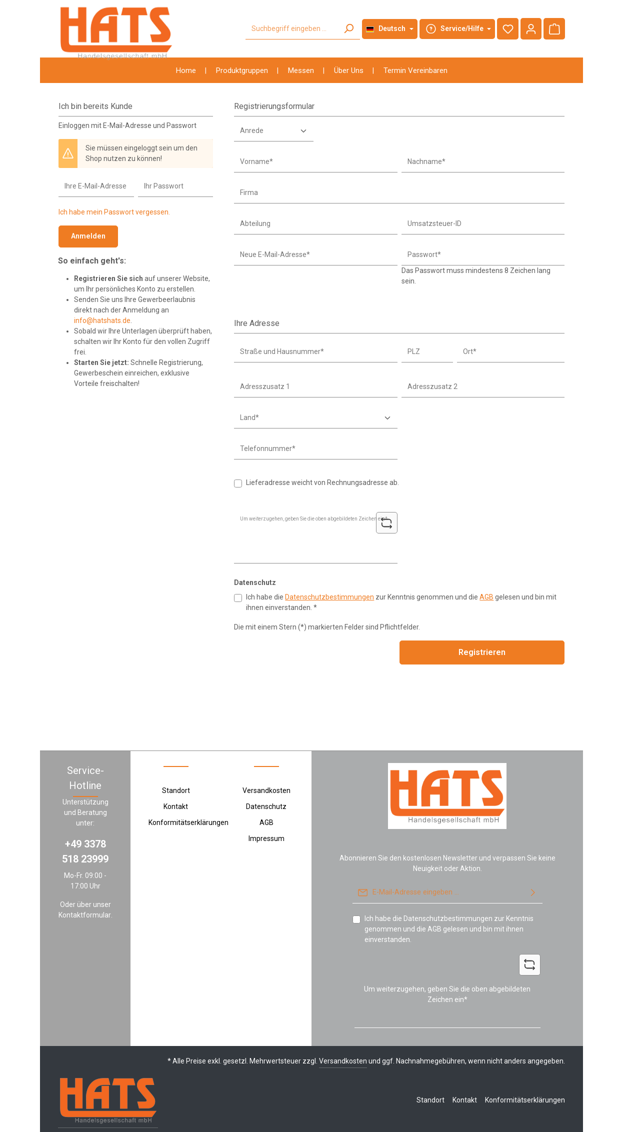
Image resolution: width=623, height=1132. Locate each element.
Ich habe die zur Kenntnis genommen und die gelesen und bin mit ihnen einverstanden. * (401, 602)
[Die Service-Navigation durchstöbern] (456, 29)
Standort (176, 763)
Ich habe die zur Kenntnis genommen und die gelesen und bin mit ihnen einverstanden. (449, 901)
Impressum (266, 811)
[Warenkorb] (554, 29)
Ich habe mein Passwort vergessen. (114, 212)
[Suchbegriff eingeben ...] (291, 29)
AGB (487, 597)
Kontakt (176, 779)
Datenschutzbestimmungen (329, 597)
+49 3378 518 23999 (85, 824)
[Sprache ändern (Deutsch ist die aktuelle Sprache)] (389, 29)
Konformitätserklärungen (188, 795)
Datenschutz (266, 779)
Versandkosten (266, 763)
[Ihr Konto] (531, 29)
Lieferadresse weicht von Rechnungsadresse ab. (322, 482)
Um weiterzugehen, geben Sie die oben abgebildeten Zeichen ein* (447, 967)
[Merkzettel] (507, 29)
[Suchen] (348, 29)
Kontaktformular (84, 888)
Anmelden (87, 236)
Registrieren (482, 652)
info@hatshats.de (102, 320)
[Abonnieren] (533, 865)
